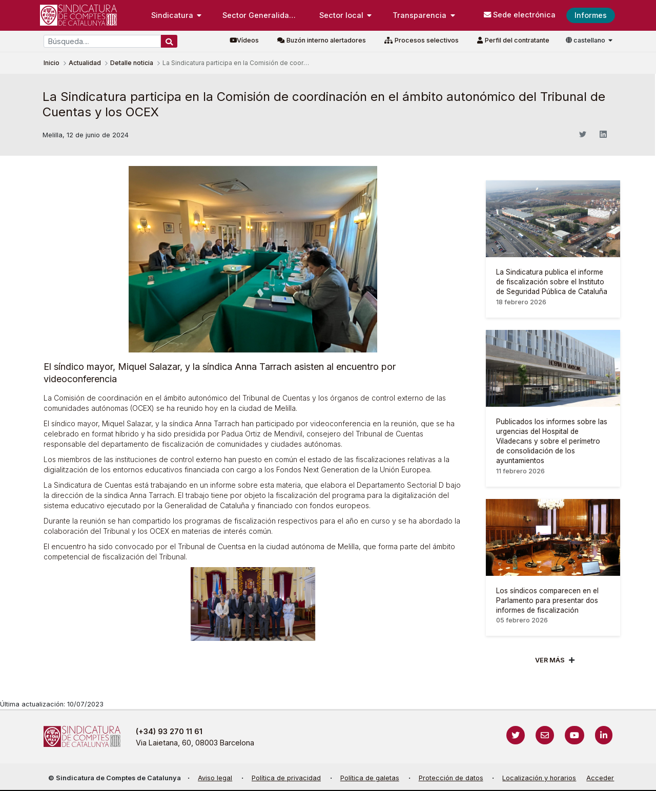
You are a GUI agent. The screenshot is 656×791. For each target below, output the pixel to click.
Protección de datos (451, 778)
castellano (586, 40)
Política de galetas (369, 778)
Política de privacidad (286, 778)
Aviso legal (215, 778)
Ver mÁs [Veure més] (550, 660)
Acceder (600, 778)
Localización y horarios (539, 778)
